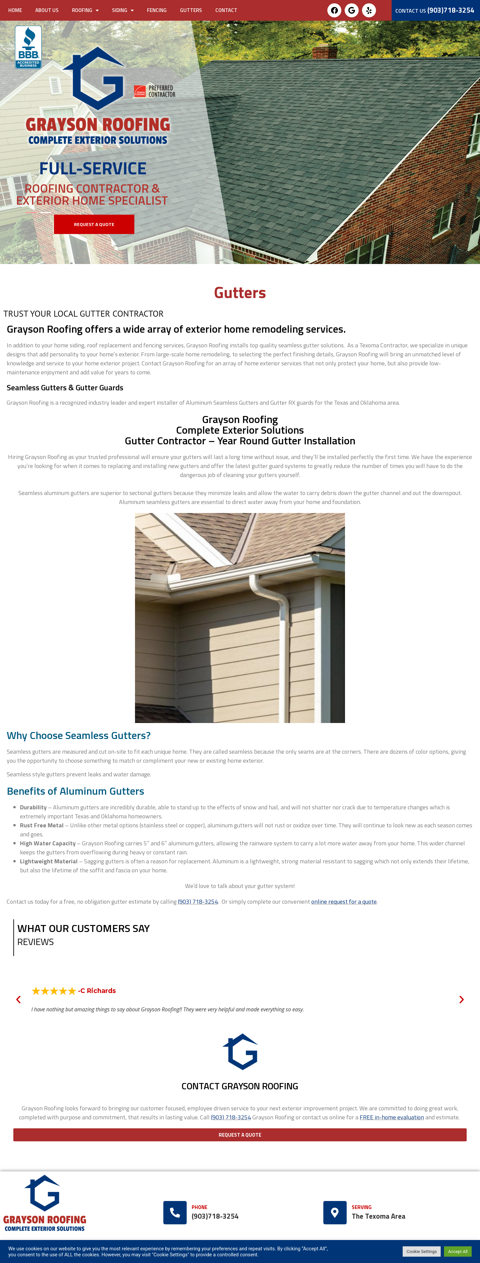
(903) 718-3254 (231, 1117)
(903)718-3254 (450, 10)
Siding (123, 10)
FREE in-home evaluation (392, 1117)
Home (15, 10)
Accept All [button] (458, 1251)
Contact (226, 10)
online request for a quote (344, 901)
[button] (94, 224)
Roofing (85, 10)
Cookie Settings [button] (422, 1251)
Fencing (157, 10)
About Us (47, 10)
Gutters (191, 10)
